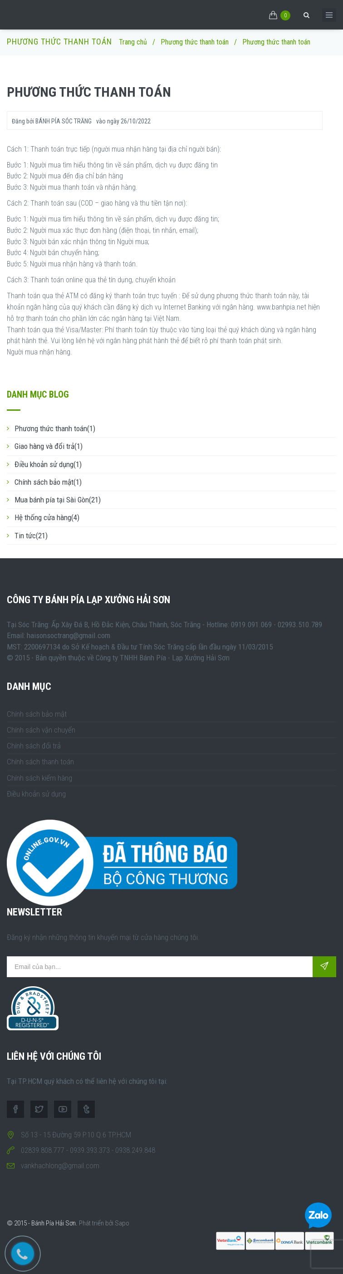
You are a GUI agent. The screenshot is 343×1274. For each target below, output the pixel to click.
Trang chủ (133, 42)
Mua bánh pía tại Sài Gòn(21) (58, 499)
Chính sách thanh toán (40, 761)
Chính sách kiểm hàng (39, 777)
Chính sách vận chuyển (41, 729)
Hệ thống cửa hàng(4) (47, 517)
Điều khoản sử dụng (36, 793)
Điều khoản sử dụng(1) (48, 464)
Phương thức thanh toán (195, 42)
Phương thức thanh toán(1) (55, 428)
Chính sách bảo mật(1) (48, 482)
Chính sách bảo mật (37, 713)
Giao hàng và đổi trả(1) (49, 446)
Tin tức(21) (31, 535)
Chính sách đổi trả (34, 745)
